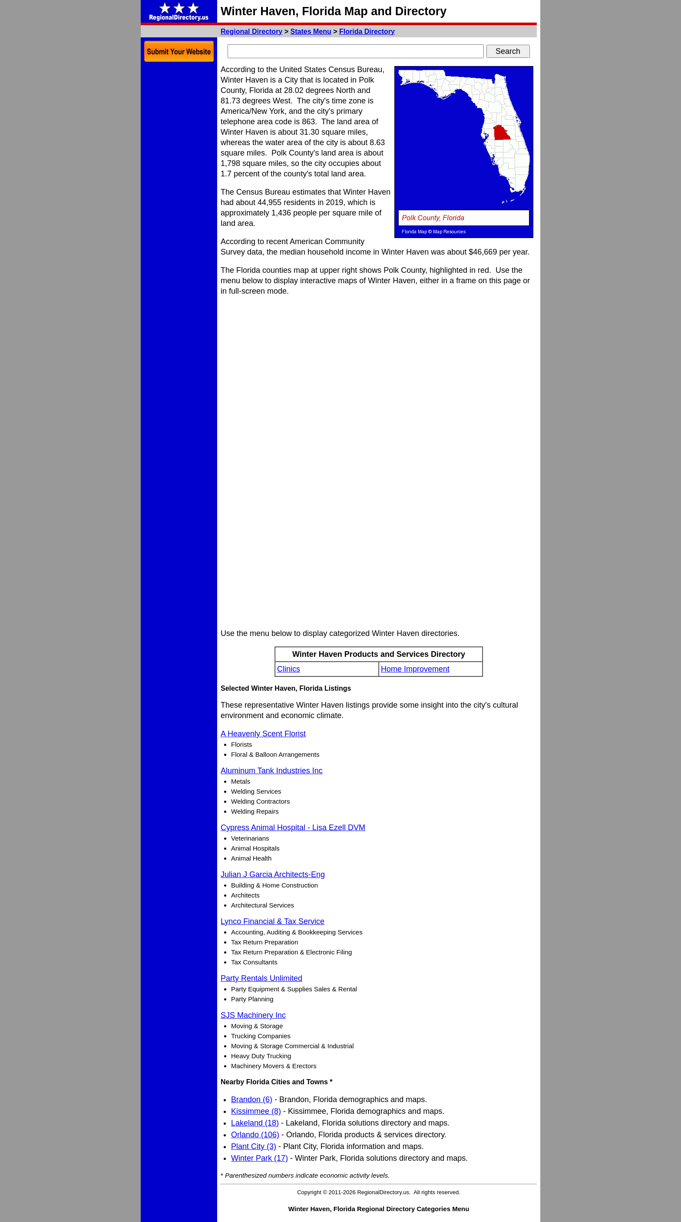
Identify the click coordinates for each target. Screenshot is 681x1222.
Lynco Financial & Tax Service (272, 921)
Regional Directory (251, 31)
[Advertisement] (179, 195)
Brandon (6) (251, 1099)
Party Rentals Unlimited (261, 978)
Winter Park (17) (259, 1158)
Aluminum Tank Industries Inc (272, 770)
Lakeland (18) (255, 1123)
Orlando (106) (255, 1134)
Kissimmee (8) (256, 1111)
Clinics (288, 669)
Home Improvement (415, 669)
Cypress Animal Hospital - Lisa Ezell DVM (293, 827)
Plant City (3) (253, 1146)
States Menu (311, 31)
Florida (367, 31)
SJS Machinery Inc (253, 1015)
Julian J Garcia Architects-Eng (273, 874)
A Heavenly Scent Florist (263, 733)
